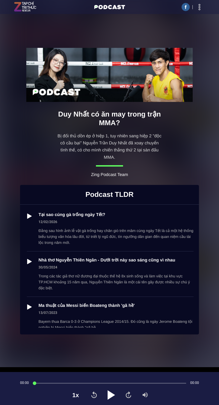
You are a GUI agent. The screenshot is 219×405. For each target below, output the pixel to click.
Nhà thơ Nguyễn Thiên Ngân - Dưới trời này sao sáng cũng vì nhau (106, 260)
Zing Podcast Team (109, 174)
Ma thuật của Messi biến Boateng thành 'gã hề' (86, 305)
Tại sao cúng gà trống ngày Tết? (71, 215)
